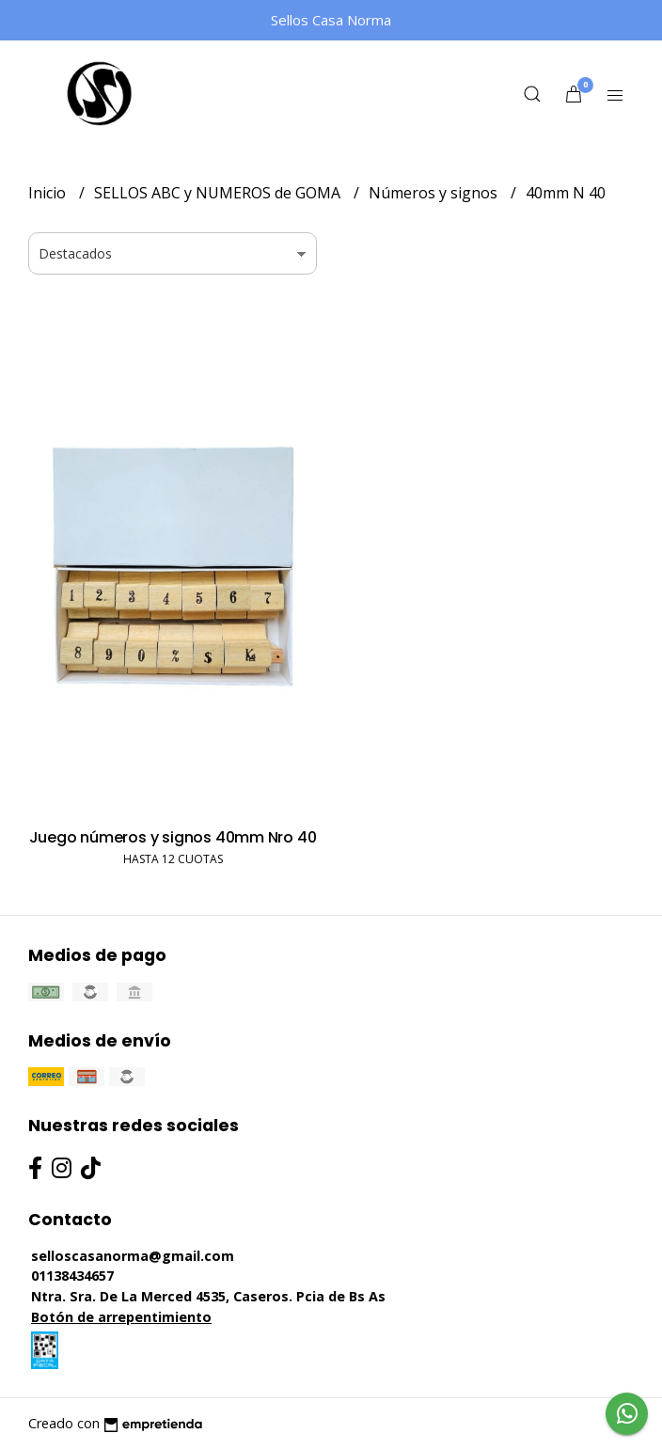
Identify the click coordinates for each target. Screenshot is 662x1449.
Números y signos (435, 192)
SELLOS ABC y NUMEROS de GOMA (219, 192)
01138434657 (72, 1275)
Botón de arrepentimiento (121, 1317)
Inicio (49, 192)
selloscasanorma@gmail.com (132, 1256)
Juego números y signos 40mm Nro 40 (173, 837)
